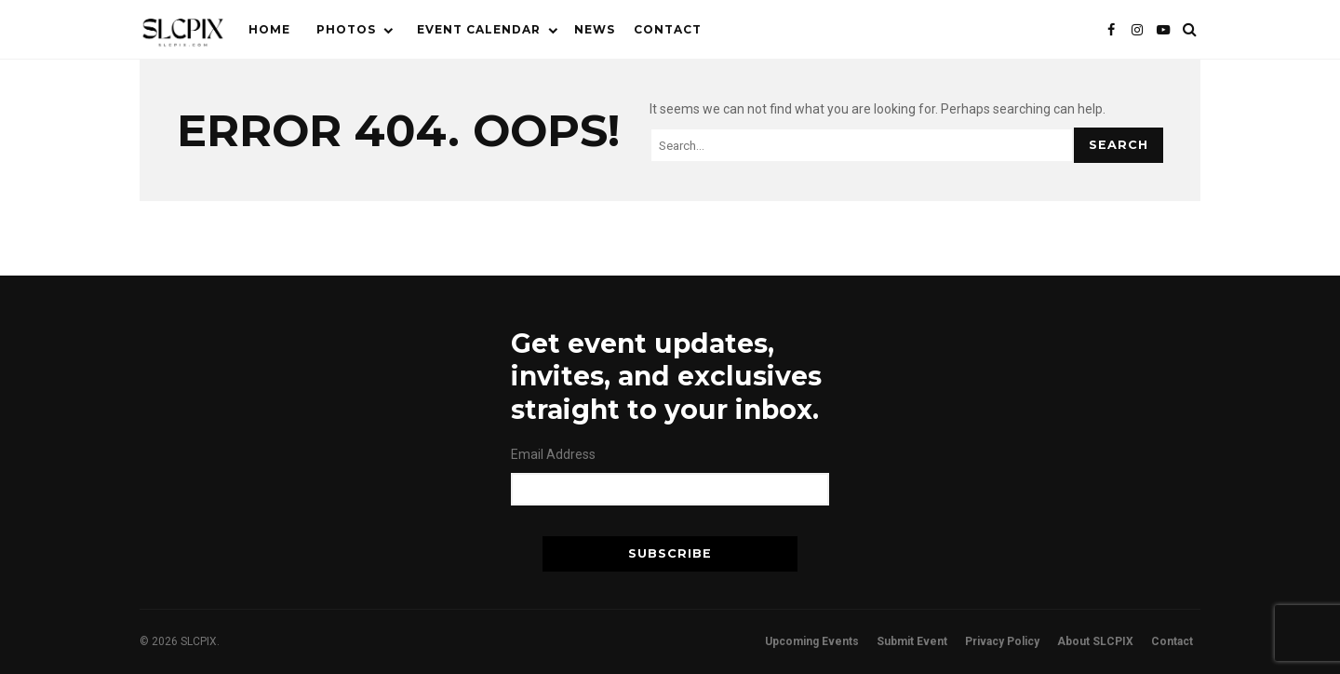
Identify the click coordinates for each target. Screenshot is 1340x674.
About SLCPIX (1095, 641)
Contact (668, 29)
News (594, 29)
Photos (346, 29)
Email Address (553, 454)
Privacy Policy (1002, 641)
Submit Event (912, 641)
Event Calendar (479, 29)
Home (269, 29)
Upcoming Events (812, 641)
